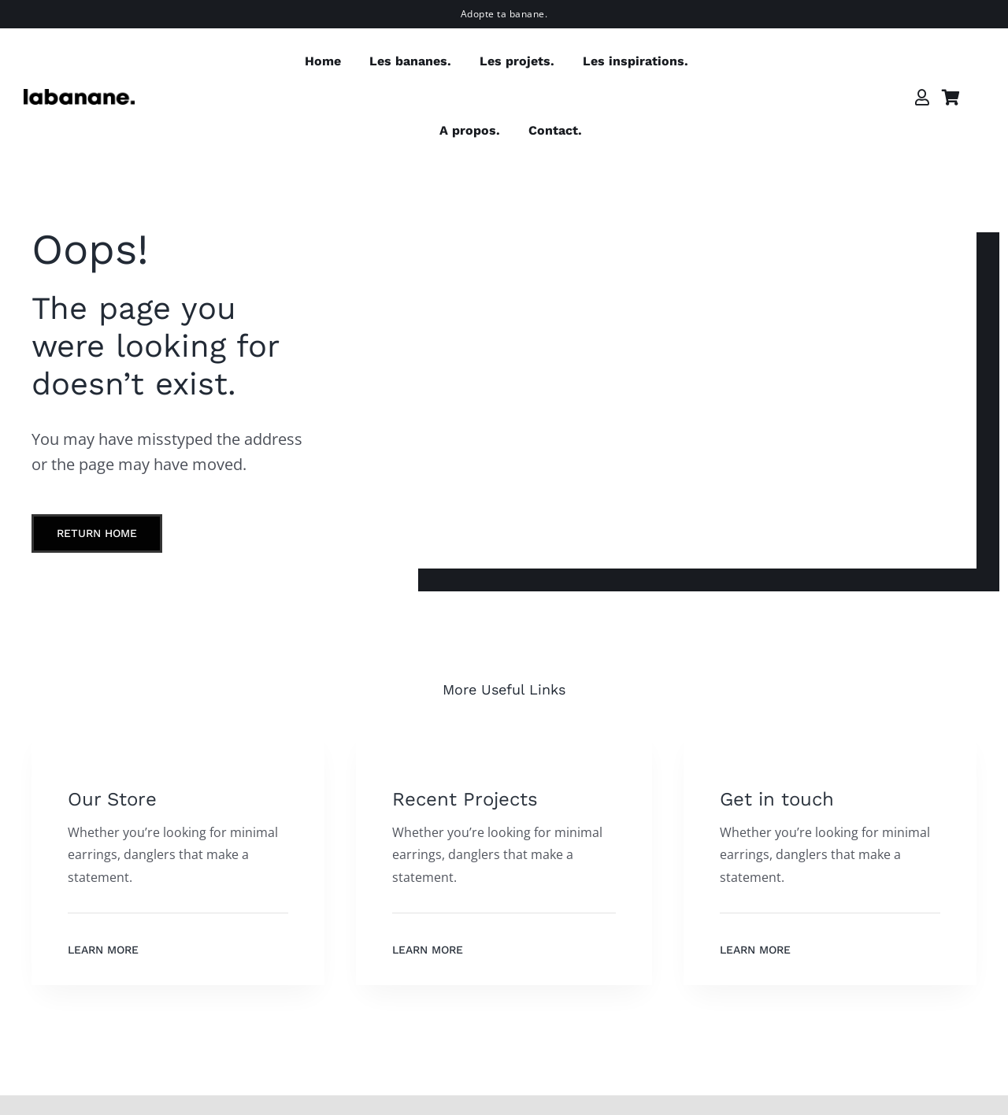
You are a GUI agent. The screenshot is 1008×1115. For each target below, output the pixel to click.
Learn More (103, 949)
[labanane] (79, 95)
